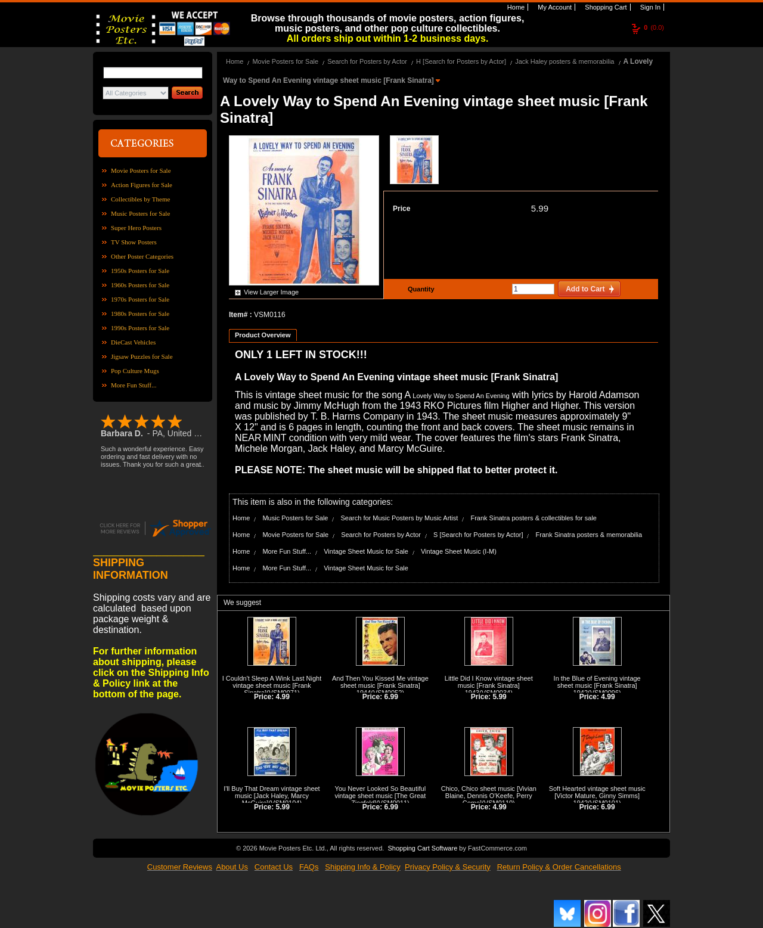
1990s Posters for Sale (140, 327)
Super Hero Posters (136, 227)
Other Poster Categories (142, 256)
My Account (554, 7)
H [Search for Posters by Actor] (461, 61)
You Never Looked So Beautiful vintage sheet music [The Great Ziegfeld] (380, 795)
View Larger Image (271, 292)
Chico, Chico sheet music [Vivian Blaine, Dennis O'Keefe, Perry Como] (488, 795)
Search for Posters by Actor (367, 61)
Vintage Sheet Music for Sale (366, 551)
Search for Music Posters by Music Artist (399, 518)
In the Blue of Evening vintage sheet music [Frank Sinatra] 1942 (597, 685)
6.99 (391, 697)
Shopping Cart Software (422, 848)
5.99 (539, 208)
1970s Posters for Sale (140, 299)
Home (515, 7)
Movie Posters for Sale (141, 170)
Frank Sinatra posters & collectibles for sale (533, 518)
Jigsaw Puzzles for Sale (142, 356)
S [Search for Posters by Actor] (478, 534)
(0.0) (654, 27)
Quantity (420, 289)
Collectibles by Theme (140, 199)
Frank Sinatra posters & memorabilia (589, 534)
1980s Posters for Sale (140, 313)
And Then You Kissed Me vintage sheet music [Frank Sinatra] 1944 (380, 685)
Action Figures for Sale (141, 184)
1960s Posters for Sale (140, 284)
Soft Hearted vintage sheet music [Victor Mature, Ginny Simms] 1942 (597, 795)
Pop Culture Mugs (135, 370)
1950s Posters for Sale (140, 270)
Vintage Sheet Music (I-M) (459, 551)
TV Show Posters (134, 242)
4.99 (283, 697)
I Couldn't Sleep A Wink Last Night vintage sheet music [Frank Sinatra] (272, 685)
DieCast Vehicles (133, 342)
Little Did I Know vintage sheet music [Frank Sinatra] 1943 (489, 685)
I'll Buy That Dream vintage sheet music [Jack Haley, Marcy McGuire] (272, 795)
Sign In (649, 7)
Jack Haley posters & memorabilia (564, 61)
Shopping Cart (604, 7)
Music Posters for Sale (140, 213)
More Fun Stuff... (134, 385)
